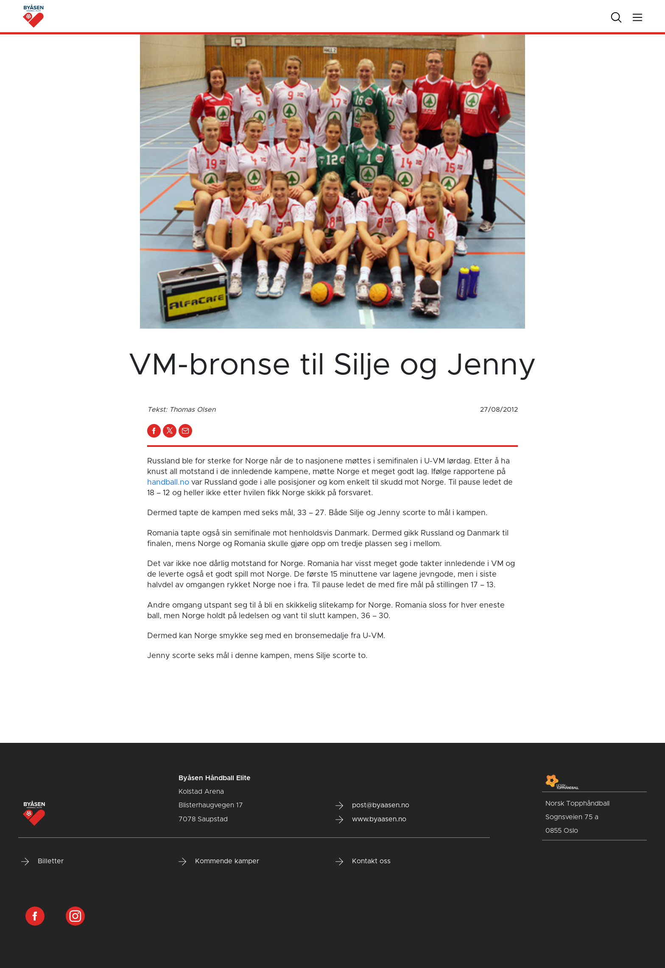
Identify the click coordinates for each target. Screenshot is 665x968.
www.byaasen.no (370, 819)
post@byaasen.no (372, 805)
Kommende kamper (219, 861)
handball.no (168, 482)
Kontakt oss (363, 861)
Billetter (42, 861)
